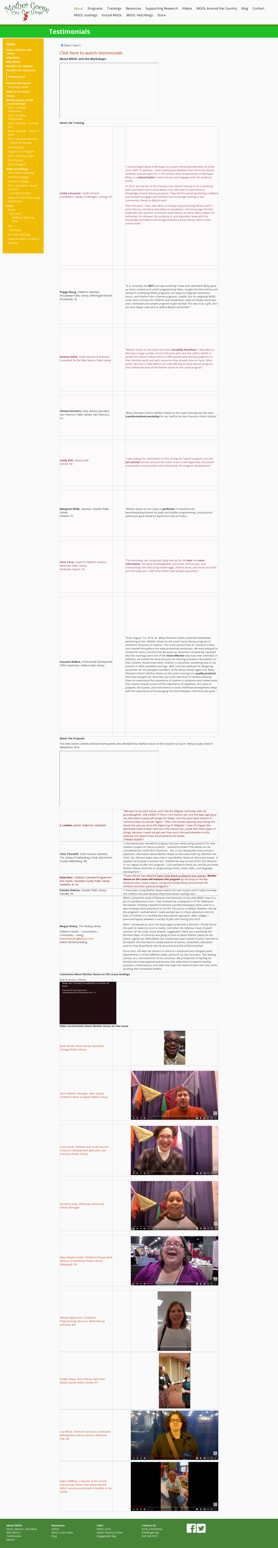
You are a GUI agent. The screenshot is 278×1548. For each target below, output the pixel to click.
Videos (187, 8)
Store (161, 15)
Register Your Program (21, 151)
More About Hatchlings (21, 173)
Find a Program (17, 164)
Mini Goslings (15, 160)
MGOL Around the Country (216, 8)
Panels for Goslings (21, 142)
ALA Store (15, 213)
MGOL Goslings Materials (22, 138)
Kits (10, 226)
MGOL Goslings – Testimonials (18, 117)
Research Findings (18, 177)
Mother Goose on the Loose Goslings (19, 101)
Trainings (114, 8)
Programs (95, 8)
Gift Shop (13, 243)
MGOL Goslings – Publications (18, 109)
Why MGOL (13, 57)
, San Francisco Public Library (83, 1152)
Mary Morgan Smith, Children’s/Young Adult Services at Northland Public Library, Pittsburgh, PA (86, 1261)
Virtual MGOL (112, 15)
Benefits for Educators (20, 70)
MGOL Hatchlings (139, 15)
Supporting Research (162, 8)
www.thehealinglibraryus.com (76, 938)
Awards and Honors (18, 83)
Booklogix (15, 230)
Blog (244, 8)
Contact (258, 8)
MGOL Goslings (85, 15)
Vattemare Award (18, 87)
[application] (88, 1003)
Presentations (16, 147)
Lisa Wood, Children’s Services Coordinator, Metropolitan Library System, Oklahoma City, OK (85, 1435)
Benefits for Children (19, 66)
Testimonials (16, 76)
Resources (133, 8)
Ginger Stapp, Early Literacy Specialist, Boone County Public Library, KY (82, 1380)
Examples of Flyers (20, 193)
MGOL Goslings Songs (21, 155)
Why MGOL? (13, 61)
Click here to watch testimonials (91, 53)
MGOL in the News (18, 91)
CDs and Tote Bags (19, 234)
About (78, 8)
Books (11, 209)
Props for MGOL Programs (23, 238)
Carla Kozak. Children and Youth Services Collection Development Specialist (84, 1148)
